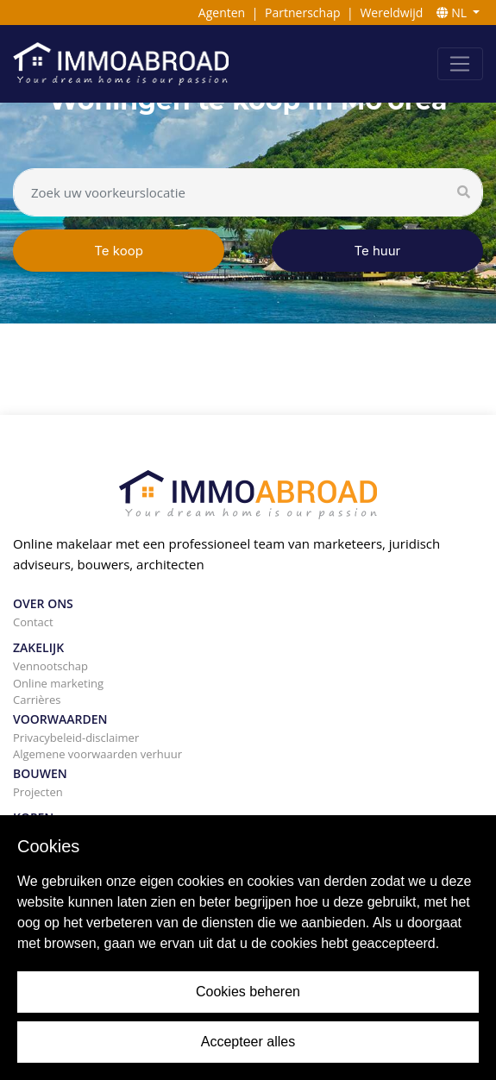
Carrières (36, 699)
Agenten (221, 12)
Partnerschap (302, 12)
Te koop (118, 250)
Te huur (378, 250)
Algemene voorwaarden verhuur (97, 754)
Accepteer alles (248, 1041)
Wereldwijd (391, 12)
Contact (33, 622)
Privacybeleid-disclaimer (76, 737)
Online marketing (58, 683)
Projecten (38, 792)
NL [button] (453, 12)
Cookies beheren (248, 991)
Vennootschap (50, 666)
